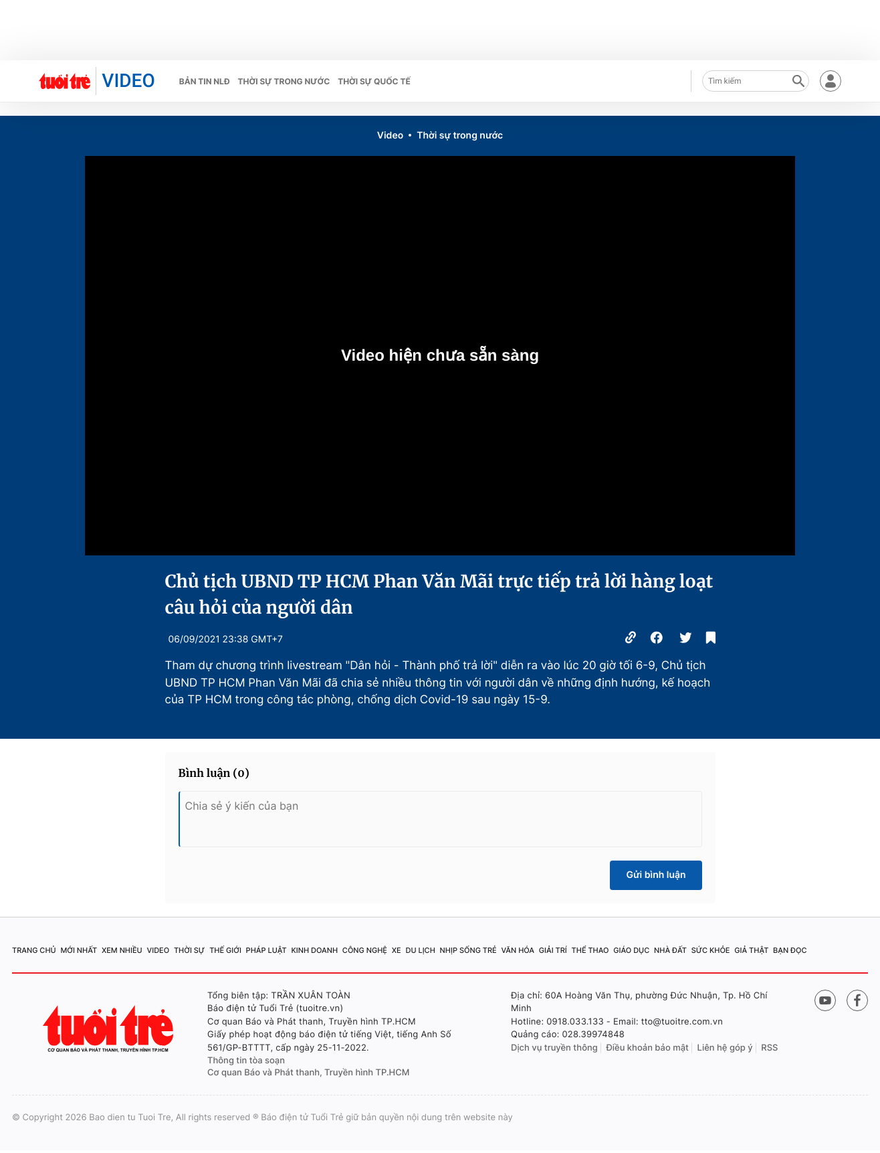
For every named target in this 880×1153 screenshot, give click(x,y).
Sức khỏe (710, 950)
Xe (396, 950)
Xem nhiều (122, 950)
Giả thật (751, 950)
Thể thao (590, 950)
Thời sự (189, 950)
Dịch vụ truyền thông (554, 1048)
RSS (769, 1048)
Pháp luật (266, 950)
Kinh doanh (314, 950)
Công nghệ (364, 950)
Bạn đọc (790, 950)
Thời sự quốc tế (374, 81)
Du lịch (420, 950)
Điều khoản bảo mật (647, 1048)
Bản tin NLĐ (204, 81)
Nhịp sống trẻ (468, 950)
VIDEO (128, 81)
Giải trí (553, 950)
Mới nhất (78, 950)
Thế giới (225, 950)
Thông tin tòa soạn (246, 1060)
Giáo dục (631, 950)
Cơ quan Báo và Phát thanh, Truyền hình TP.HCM (308, 1072)
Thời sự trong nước (284, 81)
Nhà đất (670, 950)
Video (390, 135)
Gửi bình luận (655, 875)
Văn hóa (517, 950)
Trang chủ (34, 950)
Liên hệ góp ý (725, 1048)
